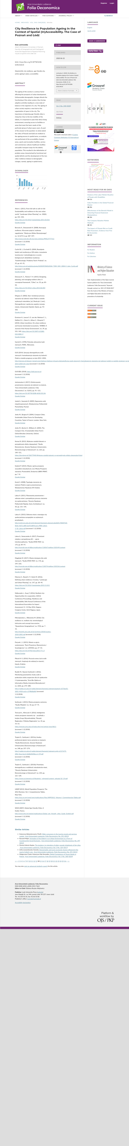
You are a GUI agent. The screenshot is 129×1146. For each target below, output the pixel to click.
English (89, 27)
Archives (25, 22)
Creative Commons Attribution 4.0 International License (66, 137)
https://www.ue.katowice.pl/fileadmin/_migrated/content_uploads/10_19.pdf (41, 778)
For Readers (91, 250)
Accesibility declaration (23, 903)
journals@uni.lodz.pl (34, 899)
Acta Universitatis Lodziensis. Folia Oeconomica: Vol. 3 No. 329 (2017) (44, 847)
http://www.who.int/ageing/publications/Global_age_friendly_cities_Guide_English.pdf (44, 814)
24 (61, 861)
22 (56, 861)
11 (32, 861)
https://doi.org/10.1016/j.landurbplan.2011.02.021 (32, 220)
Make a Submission (97, 41)
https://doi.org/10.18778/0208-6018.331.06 (30, 393)
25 (63, 861)
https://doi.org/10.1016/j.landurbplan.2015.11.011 (32, 585)
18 (47, 861)
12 (34, 861)
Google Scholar (20, 222)
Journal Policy (66, 16)
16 (43, 861)
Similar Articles (22, 829)
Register (104, 3)
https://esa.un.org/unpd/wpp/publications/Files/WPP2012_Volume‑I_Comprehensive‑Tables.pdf (48, 797)
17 (45, 861)
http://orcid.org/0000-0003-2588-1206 (25, 53)
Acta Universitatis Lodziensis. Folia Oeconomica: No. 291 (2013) (47, 836)
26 (65, 861)
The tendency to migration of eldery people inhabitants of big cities (58, 845)
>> (68, 861)
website (40, 892)
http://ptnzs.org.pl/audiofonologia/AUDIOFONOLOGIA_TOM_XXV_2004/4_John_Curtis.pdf (46, 266)
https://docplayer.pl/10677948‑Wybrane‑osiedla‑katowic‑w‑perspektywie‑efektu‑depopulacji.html (48, 455)
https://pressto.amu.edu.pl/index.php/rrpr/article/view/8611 (35, 727)
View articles (31, 16)
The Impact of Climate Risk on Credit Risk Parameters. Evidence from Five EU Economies (99, 230)
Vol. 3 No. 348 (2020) (38, 22)
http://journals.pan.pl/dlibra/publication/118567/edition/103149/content (40, 547)
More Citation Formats (66, 90)
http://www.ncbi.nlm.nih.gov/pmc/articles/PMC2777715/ (34, 239)
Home (17, 22)
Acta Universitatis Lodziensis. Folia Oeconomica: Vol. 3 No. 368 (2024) (49, 856)
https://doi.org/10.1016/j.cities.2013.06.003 (30, 288)
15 (41, 861)
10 (30, 861)
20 (52, 861)
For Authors (48, 16)
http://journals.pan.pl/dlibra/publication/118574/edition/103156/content (40, 566)
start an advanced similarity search (36, 866)
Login (112, 3)
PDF (59, 45)
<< (16, 861)
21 (54, 861)
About (18, 16)
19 (49, 861)
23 (58, 861)
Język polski (91, 31)
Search (108, 16)
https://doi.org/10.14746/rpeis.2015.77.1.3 (30, 651)
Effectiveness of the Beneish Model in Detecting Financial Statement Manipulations (100, 213)
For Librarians (91, 256)
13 (36, 861)
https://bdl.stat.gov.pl (34, 371)
